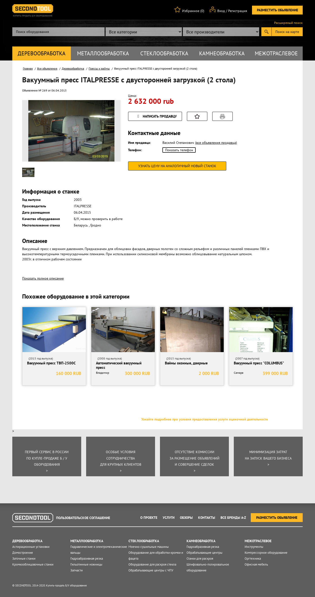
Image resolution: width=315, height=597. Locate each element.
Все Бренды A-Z (233, 517)
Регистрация (237, 11)
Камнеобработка (222, 53)
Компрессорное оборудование (266, 553)
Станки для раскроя (200, 558)
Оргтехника (253, 558)
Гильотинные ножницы (86, 564)
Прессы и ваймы (99, 68)
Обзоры (186, 517)
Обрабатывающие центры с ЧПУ (150, 570)
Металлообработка (103, 53)
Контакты (206, 517)
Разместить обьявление (277, 10)
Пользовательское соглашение (83, 518)
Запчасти (76, 570)
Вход (221, 11)
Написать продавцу (156, 116)
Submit (266, 31)
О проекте (148, 517)
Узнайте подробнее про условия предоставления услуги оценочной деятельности (204, 419)
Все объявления (47, 68)
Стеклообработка (164, 53)
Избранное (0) (193, 11)
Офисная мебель (256, 564)
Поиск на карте (287, 32)
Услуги (168, 517)
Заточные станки (23, 558)
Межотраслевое (276, 53)
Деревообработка (41, 53)
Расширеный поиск (288, 22)
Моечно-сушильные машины (148, 547)
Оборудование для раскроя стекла (152, 564)
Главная (28, 68)
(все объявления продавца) (216, 142)
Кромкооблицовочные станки (32, 564)
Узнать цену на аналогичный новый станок (177, 166)
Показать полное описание (43, 278)
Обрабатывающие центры (204, 553)
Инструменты (254, 547)
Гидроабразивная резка (86, 558)
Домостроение (22, 553)
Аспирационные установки (30, 547)
